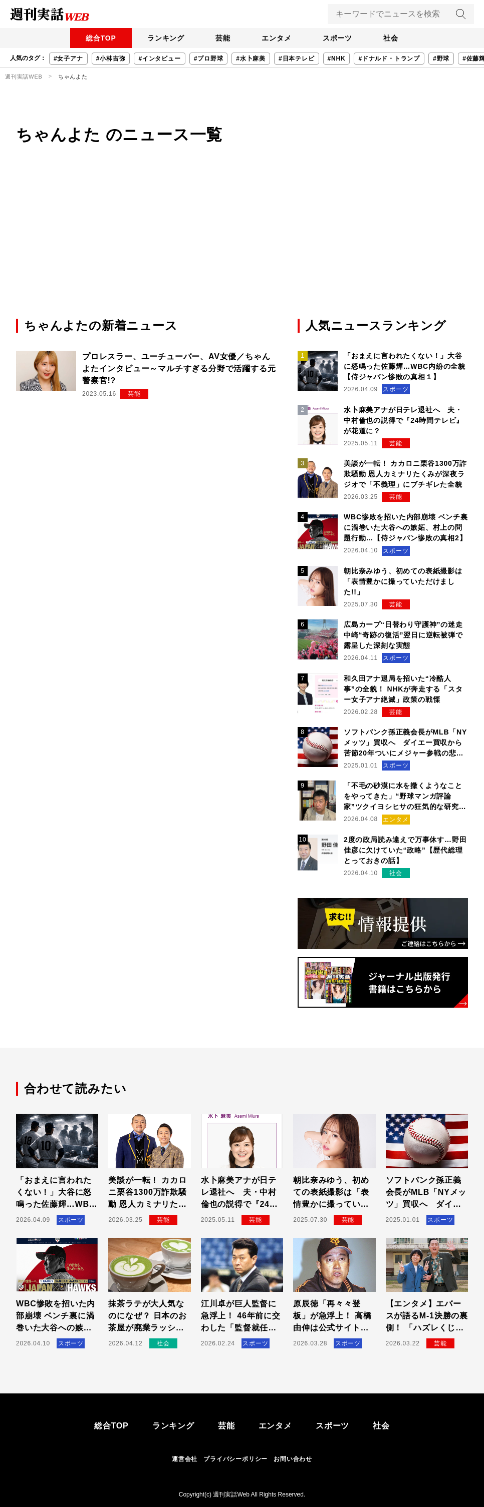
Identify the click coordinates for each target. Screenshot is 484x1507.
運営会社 (184, 1458)
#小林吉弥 (111, 58)
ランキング (164, 38)
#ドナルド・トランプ (389, 58)
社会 (392, 38)
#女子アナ (68, 58)
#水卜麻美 (251, 58)
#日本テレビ (296, 58)
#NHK (337, 58)
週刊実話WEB (24, 77)
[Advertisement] (242, 242)
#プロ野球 (208, 58)
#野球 (441, 58)
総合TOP (99, 38)
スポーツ (338, 38)
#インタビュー (159, 58)
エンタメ (277, 38)
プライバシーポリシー (235, 1458)
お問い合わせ (293, 1458)
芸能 (222, 38)
